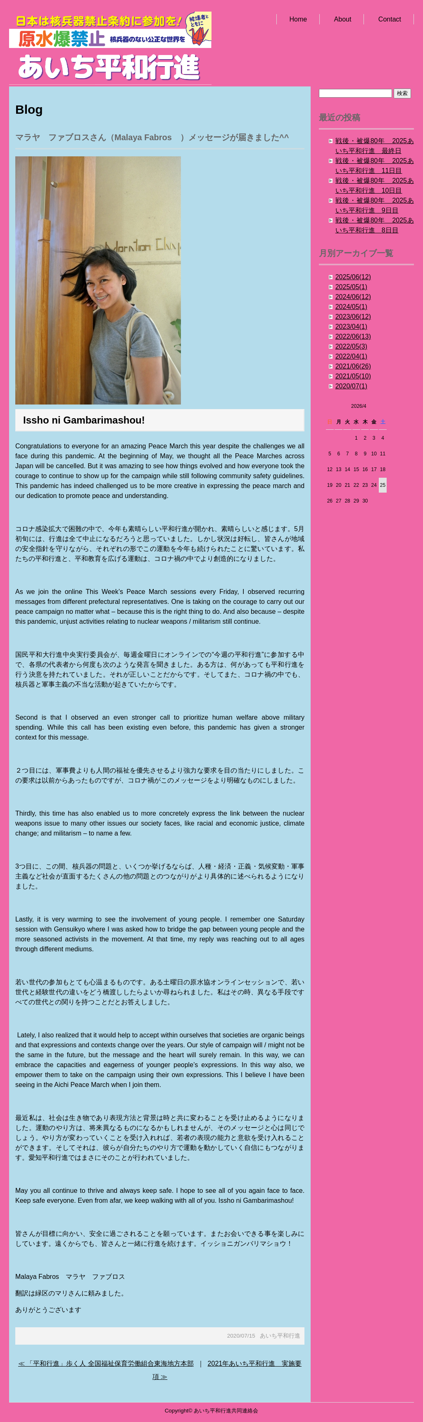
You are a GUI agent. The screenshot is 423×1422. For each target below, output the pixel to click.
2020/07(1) (351, 386)
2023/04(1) (351, 326)
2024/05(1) (351, 306)
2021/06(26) (353, 366)
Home (298, 19)
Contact (389, 19)
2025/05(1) (351, 286)
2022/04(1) (351, 356)
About (343, 19)
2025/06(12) (353, 276)
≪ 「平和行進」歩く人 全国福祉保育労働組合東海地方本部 (106, 1363)
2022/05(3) (351, 346)
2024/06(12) (353, 296)
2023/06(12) (353, 316)
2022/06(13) (353, 336)
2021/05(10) (353, 376)
